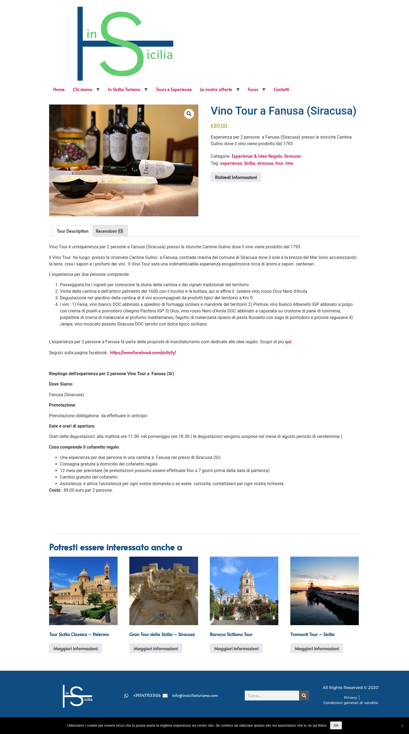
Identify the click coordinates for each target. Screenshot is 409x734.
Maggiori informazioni (75, 648)
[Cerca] (304, 695)
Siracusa (292, 156)
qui (288, 341)
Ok (336, 725)
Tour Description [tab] (72, 231)
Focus (253, 89)
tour (279, 163)
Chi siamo (82, 89)
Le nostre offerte (216, 89)
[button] (189, 114)
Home (59, 89)
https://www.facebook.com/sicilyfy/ (143, 352)
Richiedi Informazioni (236, 177)
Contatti (281, 89)
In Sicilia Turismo (124, 89)
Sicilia (249, 163)
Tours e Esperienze (174, 89)
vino (289, 163)
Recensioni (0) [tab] (109, 231)
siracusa (265, 163)
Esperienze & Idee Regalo (257, 156)
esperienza (231, 163)
